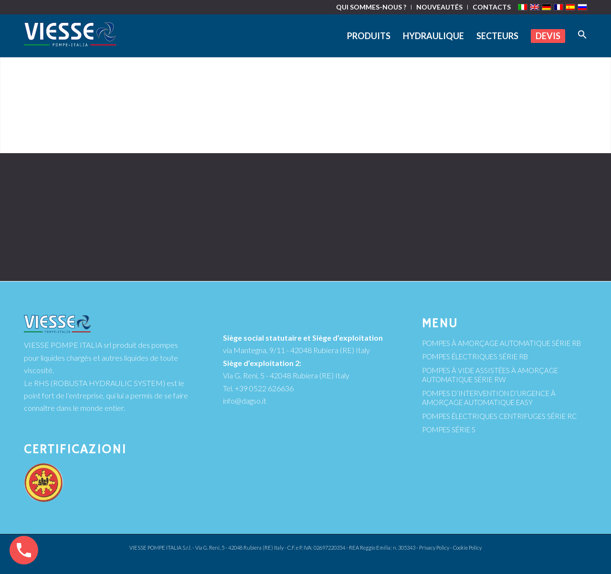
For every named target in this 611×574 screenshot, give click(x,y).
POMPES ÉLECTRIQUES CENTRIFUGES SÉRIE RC (499, 416)
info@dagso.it (244, 400)
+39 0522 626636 (264, 388)
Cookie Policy (467, 547)
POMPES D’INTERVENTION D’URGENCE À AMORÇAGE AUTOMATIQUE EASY (489, 398)
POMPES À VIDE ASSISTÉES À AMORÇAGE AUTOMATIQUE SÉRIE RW (490, 375)
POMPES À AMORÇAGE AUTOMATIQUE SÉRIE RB (501, 343)
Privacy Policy (434, 547)
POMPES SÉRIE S (448, 429)
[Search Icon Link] (579, 35)
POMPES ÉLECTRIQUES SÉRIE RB (475, 356)
